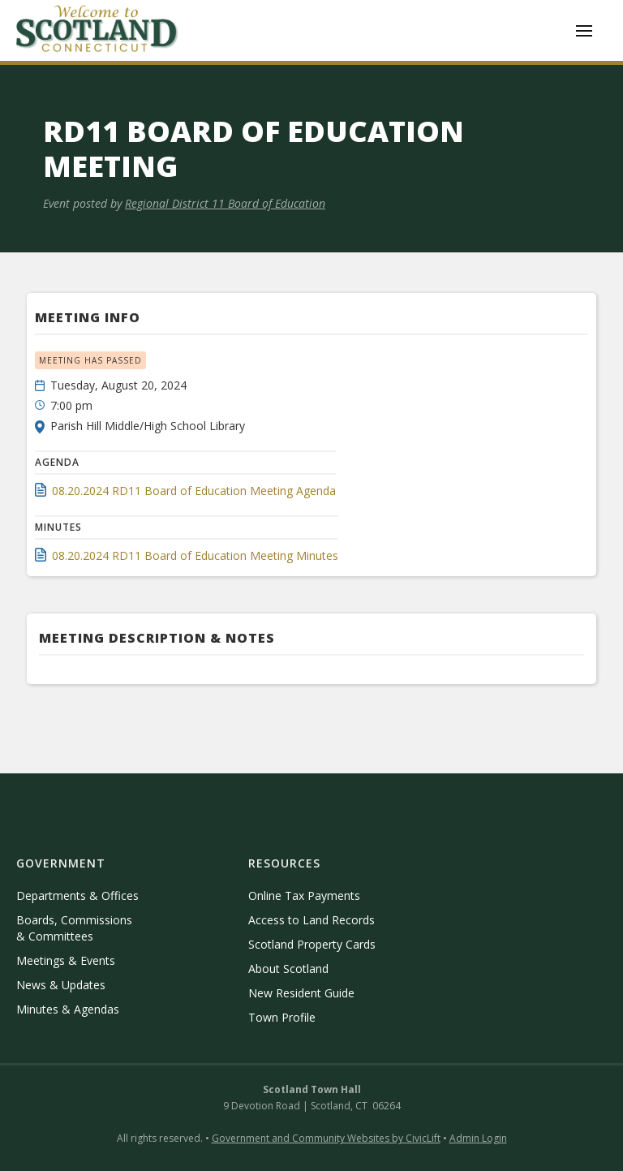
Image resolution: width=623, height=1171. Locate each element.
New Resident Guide (301, 993)
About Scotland (288, 968)
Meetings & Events (65, 960)
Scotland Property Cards (312, 944)
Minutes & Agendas (67, 1009)
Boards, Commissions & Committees (74, 928)
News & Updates (60, 984)
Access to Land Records (311, 920)
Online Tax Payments (304, 895)
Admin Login (478, 1138)
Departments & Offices (77, 895)
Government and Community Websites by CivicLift (326, 1138)
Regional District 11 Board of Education (225, 203)
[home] (97, 30)
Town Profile (282, 1017)
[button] (584, 31)
